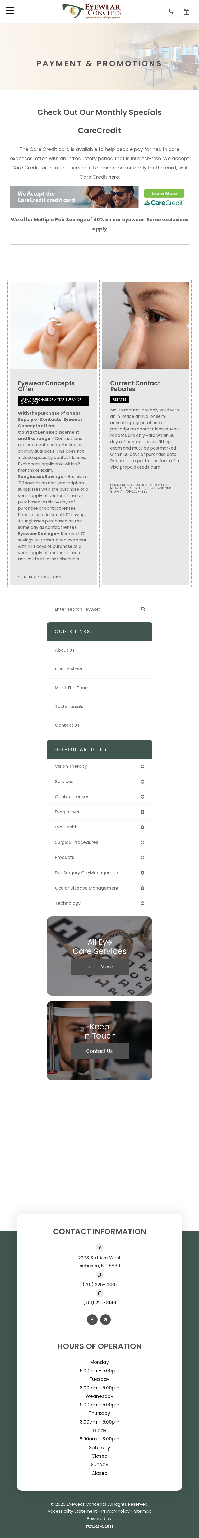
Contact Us (67, 725)
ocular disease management (87, 888)
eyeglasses (67, 812)
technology (68, 903)
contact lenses (72, 797)
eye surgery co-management (87, 873)
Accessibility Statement (72, 1511)
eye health (66, 827)
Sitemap (142, 1511)
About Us (65, 650)
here (113, 177)
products (64, 857)
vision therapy (71, 766)
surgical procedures (76, 842)
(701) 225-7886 (99, 1285)
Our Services (68, 669)
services (64, 782)
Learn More (100, 966)
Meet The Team (72, 688)
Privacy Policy (115, 1511)
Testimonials (69, 706)
